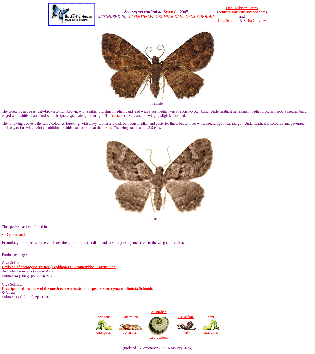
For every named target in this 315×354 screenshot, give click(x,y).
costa (116, 115)
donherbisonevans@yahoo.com (241, 12)
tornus (107, 128)
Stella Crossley (254, 21)
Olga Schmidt (228, 21)
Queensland (16, 235)
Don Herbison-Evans (242, 8)
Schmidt (170, 12)
